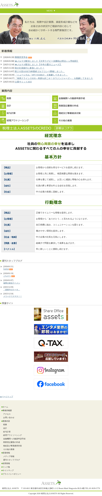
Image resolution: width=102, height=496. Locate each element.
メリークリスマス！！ (12, 296)
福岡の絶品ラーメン (11, 283)
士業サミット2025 (23, 82)
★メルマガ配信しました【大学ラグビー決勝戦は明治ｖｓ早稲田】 (47, 61)
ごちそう (7, 276)
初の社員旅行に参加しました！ (29, 68)
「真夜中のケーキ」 (11, 290)
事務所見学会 (21, 57)
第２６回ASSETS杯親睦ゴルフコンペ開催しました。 (40, 71)
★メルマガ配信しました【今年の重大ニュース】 (38, 64)
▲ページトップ (6, 396)
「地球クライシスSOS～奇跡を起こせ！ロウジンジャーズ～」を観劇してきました (54, 78)
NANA (6, 269)
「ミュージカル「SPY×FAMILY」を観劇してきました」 (41, 75)
